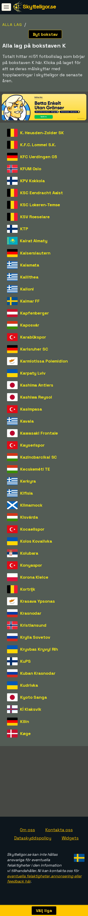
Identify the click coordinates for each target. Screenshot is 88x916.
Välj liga (44, 910)
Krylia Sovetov (35, 637)
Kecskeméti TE (35, 469)
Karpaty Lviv (33, 373)
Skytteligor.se (39, 6)
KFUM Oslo (30, 168)
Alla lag (12, 24)
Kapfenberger (34, 313)
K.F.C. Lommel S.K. (38, 144)
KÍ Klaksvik (30, 709)
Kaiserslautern (35, 253)
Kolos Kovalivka (36, 541)
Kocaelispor (32, 529)
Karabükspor (33, 337)
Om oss (27, 832)
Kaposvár (29, 325)
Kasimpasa (31, 409)
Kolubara (29, 553)
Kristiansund (33, 625)
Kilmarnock (31, 505)
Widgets (70, 840)
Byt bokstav (45, 34)
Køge (25, 733)
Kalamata (29, 265)
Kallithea (29, 277)
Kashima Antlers (36, 385)
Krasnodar (30, 613)
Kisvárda (29, 517)
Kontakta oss (59, 832)
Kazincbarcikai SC (38, 457)
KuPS (25, 661)
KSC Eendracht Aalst (41, 192)
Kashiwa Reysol (36, 397)
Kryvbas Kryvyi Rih (39, 649)
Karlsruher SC (34, 349)
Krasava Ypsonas (37, 601)
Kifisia (26, 493)
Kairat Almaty (33, 240)
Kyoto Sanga (33, 697)
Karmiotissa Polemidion (44, 361)
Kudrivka (29, 685)
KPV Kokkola (32, 180)
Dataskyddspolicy (32, 840)
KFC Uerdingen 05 (38, 156)
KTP (24, 228)
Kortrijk (27, 589)
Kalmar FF (30, 301)
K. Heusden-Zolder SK (42, 132)
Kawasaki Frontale (39, 433)
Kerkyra (28, 481)
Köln (24, 721)
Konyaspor (31, 565)
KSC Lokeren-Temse (40, 204)
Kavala (27, 421)
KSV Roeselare (35, 216)
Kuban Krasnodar (37, 673)
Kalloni (27, 289)
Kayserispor (32, 445)
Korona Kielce (34, 577)
